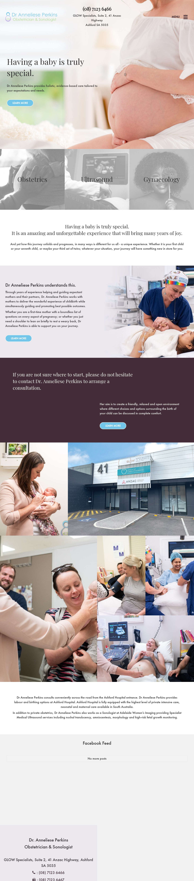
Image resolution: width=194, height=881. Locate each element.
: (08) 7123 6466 (51, 872)
